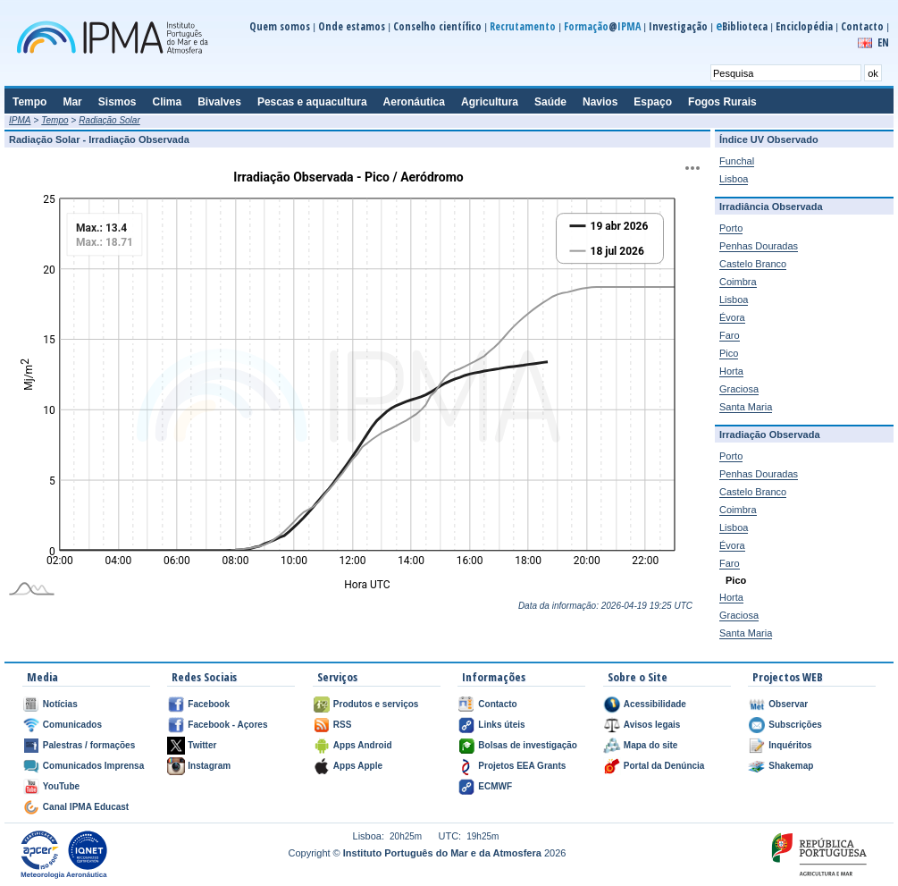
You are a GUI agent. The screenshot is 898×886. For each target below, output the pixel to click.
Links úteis (501, 725)
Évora (732, 317)
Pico (728, 353)
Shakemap (790, 766)
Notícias (60, 704)
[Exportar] (692, 168)
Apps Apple (357, 766)
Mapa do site (651, 745)
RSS (342, 725)
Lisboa (733, 178)
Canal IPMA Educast (86, 807)
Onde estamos (351, 26)
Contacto (862, 26)
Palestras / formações (89, 745)
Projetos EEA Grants (522, 766)
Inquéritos (789, 745)
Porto (731, 228)
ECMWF (495, 786)
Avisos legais (652, 725)
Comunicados (72, 725)
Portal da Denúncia (664, 766)
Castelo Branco (752, 263)
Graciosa (739, 389)
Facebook (209, 704)
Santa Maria (745, 406)
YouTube (61, 786)
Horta (731, 371)
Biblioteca (742, 26)
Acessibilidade (655, 704)
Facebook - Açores (227, 725)
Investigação (678, 26)
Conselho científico (437, 26)
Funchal (736, 161)
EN (883, 42)
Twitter (202, 745)
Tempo (54, 120)
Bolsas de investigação (527, 745)
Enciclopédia (804, 26)
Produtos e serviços (376, 704)
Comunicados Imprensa (93, 766)
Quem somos (279, 26)
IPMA (19, 120)
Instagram (209, 766)
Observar (788, 704)
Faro (729, 335)
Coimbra (738, 281)
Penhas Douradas (758, 245)
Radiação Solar (109, 120)
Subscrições (794, 725)
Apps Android (362, 745)
